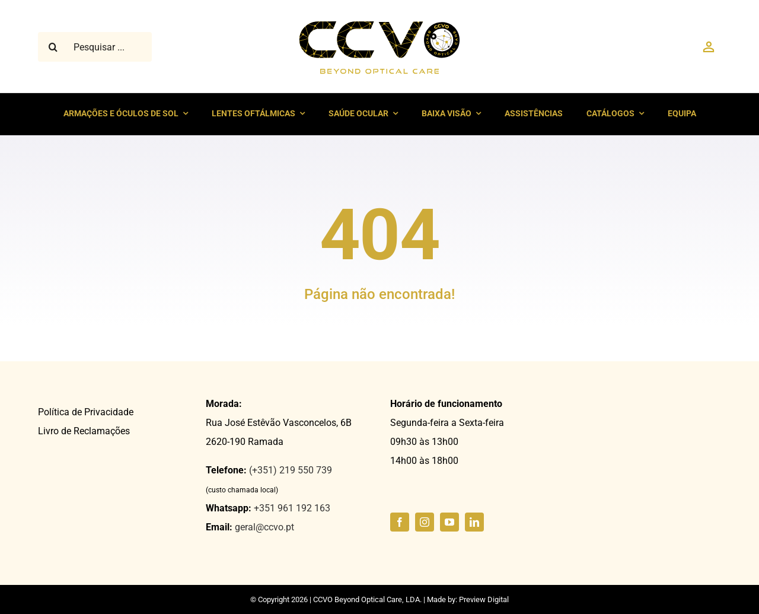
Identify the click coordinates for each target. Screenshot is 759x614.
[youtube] (449, 522)
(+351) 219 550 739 (290, 470)
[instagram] (424, 522)
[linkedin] (474, 522)
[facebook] (399, 522)
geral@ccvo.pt (264, 527)
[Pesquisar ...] (95, 47)
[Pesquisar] (53, 47)
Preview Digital (484, 599)
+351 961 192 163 (292, 508)
